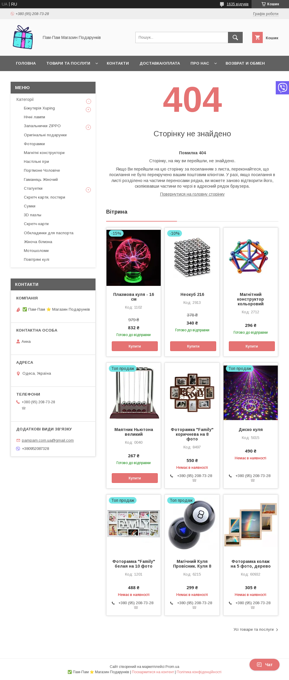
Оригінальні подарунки (45, 135)
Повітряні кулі (36, 259)
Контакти (118, 63)
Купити (135, 346)
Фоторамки (34, 144)
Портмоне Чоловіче (42, 170)
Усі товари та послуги (254, 629)
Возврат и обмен (245, 63)
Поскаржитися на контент (153, 672)
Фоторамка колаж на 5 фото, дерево (251, 563)
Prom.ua (172, 667)
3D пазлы (32, 215)
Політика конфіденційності (199, 672)
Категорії (25, 99)
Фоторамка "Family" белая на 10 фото (133, 563)
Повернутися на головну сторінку (192, 194)
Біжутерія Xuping (39, 108)
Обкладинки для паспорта (48, 233)
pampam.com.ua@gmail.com (48, 440)
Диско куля (251, 429)
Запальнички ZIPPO (42, 126)
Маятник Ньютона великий (133, 432)
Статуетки (33, 188)
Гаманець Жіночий (41, 179)
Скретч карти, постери (44, 197)
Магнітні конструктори (44, 152)
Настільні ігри (36, 161)
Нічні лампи (34, 117)
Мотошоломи (36, 250)
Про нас (200, 63)
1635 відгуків (238, 4)
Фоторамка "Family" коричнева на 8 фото (192, 434)
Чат (264, 664)
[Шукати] (235, 37)
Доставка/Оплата (159, 63)
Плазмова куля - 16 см (133, 297)
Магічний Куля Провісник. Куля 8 (192, 563)
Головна (26, 63)
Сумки (29, 206)
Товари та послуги (68, 63)
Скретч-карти (36, 224)
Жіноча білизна (38, 242)
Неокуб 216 (192, 294)
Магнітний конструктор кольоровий (250, 299)
